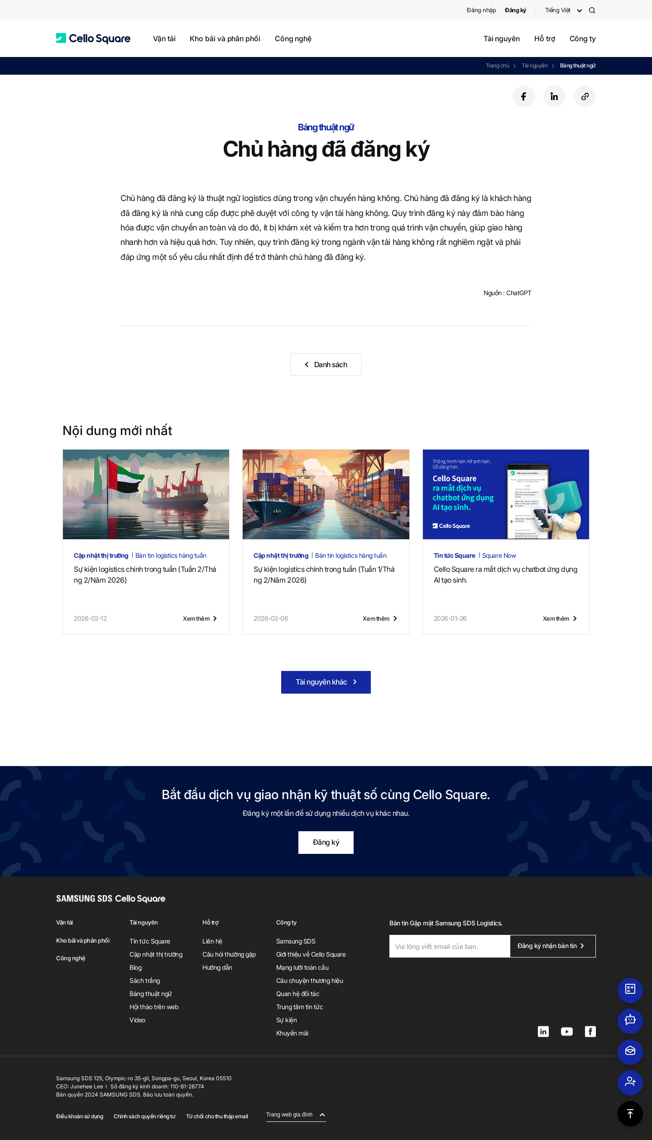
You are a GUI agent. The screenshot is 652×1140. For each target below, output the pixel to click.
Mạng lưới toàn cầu (302, 967)
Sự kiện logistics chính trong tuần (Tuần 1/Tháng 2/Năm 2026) (324, 574)
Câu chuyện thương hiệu (309, 980)
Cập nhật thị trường (155, 954)
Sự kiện (286, 1020)
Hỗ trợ (544, 38)
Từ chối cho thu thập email (217, 1116)
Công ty (583, 38)
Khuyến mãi (292, 1033)
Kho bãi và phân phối (225, 38)
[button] (93, 38)
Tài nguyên (502, 38)
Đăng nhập (481, 10)
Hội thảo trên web (153, 1007)
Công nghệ (293, 38)
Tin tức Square (149, 941)
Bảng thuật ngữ (578, 65)
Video (137, 1020)
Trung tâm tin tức (299, 1007)
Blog (135, 967)
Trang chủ (497, 65)
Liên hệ (212, 941)
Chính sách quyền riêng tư (144, 1116)
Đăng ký (326, 842)
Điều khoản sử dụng (79, 1116)
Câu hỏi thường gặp (228, 954)
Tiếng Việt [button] (557, 10)
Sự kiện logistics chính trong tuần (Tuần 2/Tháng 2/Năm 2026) (145, 574)
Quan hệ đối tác (298, 993)
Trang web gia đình (289, 1114)
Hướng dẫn (217, 967)
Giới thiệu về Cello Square (311, 954)
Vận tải (164, 38)
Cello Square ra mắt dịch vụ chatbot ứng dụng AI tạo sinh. (506, 574)
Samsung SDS (296, 941)
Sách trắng (144, 980)
